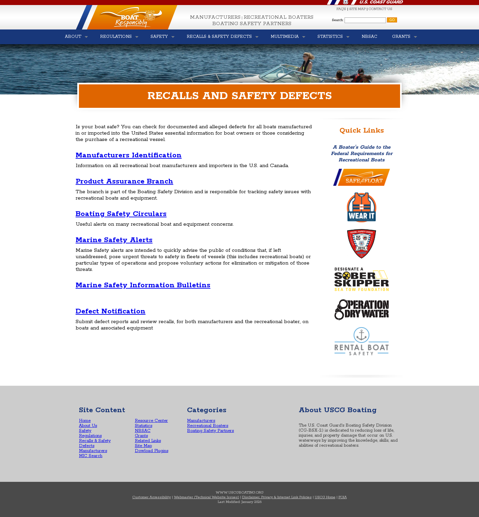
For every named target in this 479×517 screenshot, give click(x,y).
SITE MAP (357, 9)
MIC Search (90, 455)
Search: (338, 20)
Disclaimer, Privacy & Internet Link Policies (277, 497)
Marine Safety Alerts (114, 240)
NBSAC (143, 430)
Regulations (90, 435)
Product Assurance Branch (124, 181)
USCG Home (325, 497)
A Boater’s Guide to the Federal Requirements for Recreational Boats (361, 153)
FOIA (343, 497)
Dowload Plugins (151, 450)
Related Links (148, 440)
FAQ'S (341, 9)
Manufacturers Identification (129, 155)
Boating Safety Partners (251, 23)
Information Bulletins (170, 285)
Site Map (143, 445)
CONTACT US (380, 9)
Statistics (143, 425)
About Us (88, 425)
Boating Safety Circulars (121, 214)
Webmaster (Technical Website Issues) (206, 497)
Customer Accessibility (151, 497)
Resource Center (151, 420)
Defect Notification (111, 311)
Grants (141, 435)
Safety (85, 430)
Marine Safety (103, 285)
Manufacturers (215, 17)
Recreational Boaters (278, 17)
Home (85, 420)
